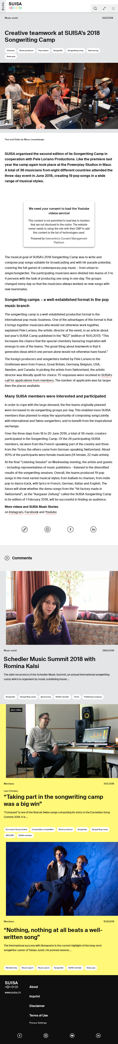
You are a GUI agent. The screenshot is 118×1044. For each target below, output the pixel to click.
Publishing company (93, 697)
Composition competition (43, 829)
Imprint (34, 996)
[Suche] (95, 8)
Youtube (51, 512)
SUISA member (62, 697)
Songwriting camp (75, 50)
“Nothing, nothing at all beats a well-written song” (53, 933)
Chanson (11, 50)
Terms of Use (38, 1015)
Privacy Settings (38, 1022)
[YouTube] (72, 1035)
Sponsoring (93, 50)
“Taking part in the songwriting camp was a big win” (53, 800)
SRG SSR (10, 835)
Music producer (26, 50)
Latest (104, 8)
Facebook (31, 512)
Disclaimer (37, 1006)
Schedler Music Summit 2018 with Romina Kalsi (49, 662)
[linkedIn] (98, 1035)
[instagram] (46, 1035)
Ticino (76, 697)
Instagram (16, 512)
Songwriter (58, 50)
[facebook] (19, 1035)
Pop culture (43, 50)
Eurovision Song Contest (16, 829)
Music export (27, 968)
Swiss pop (11, 56)
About (33, 987)
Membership (11, 968)
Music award (43, 968)
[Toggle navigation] (113, 8)
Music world (11, 17)
